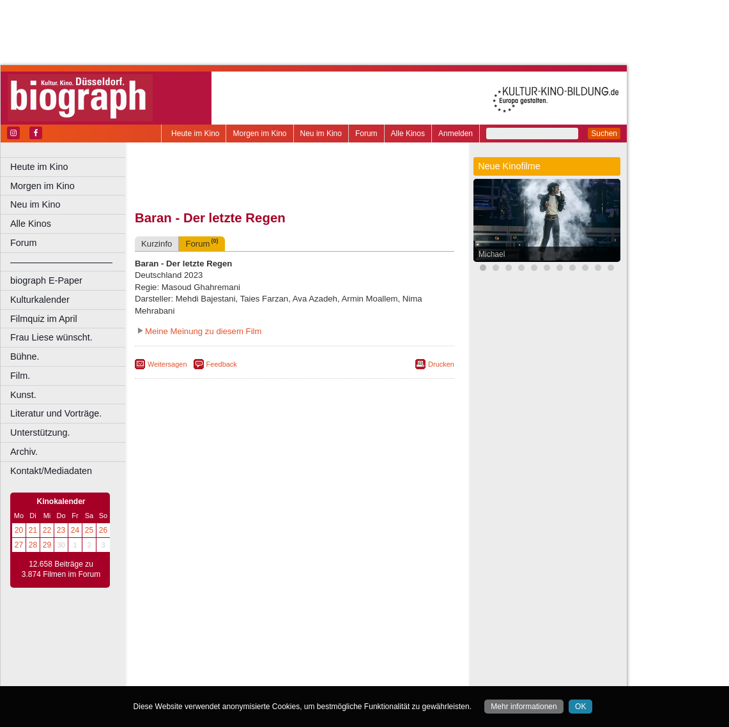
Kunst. (23, 395)
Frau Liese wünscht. (51, 337)
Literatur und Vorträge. (56, 413)
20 (19, 530)
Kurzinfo (156, 244)
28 (33, 544)
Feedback (221, 364)
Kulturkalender (40, 300)
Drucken (441, 364)
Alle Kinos (408, 133)
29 (47, 544)
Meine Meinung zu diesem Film (203, 331)
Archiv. (24, 452)
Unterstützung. (40, 432)
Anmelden (455, 133)
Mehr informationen (523, 706)
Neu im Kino (321, 133)
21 (33, 530)
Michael (492, 254)
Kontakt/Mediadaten (51, 471)
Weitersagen (167, 364)
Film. (20, 376)
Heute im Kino (195, 133)
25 (89, 530)
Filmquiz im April (43, 319)
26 (103, 530)
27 (19, 544)
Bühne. (25, 356)
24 (75, 530)
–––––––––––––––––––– (61, 262)
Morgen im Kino (259, 133)
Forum (366, 133)
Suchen (604, 133)
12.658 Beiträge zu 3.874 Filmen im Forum (61, 569)
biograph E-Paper (46, 280)
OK (580, 706)
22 (47, 530)
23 (61, 530)
